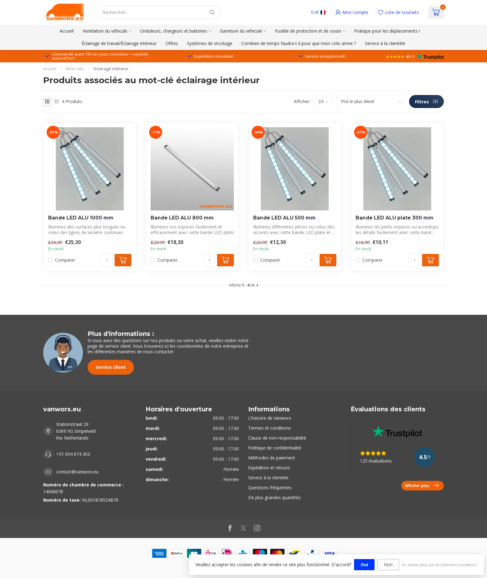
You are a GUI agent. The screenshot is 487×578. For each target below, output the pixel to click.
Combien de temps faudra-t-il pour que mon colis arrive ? (298, 43)
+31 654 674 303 (73, 454)
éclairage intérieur (110, 68)
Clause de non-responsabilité (277, 438)
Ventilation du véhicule (105, 31)
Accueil (67, 31)
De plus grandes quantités (274, 497)
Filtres (426, 102)
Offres (172, 43)
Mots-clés (75, 68)
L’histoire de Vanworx (269, 418)
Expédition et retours (269, 468)
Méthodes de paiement (271, 458)
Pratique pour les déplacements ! (387, 31)
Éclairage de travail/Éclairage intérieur (119, 43)
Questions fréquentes (270, 487)
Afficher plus (422, 485)
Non (388, 564)
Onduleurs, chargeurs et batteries (173, 31)
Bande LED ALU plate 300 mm (394, 218)
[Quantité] (107, 260)
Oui (364, 564)
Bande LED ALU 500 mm (284, 218)
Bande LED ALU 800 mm (182, 218)
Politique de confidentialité (274, 448)
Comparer (65, 260)
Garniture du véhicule (241, 31)
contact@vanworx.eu (77, 472)
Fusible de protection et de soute (308, 31)
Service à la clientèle (385, 43)
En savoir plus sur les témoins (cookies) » (440, 564)
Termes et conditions (269, 428)
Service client (111, 367)
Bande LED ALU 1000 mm (80, 218)
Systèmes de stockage (209, 43)
